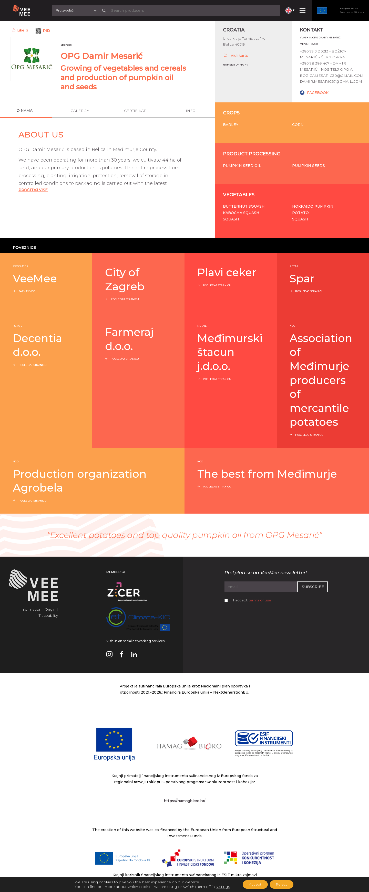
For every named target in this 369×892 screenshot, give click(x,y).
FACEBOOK (318, 92)
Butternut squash (244, 206)
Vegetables (238, 195)
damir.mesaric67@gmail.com (331, 81)
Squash (231, 219)
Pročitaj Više (33, 190)
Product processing (251, 154)
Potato (300, 212)
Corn (298, 124)
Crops (231, 113)
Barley (230, 124)
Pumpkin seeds (308, 165)
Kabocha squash (241, 212)
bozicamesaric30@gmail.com (331, 75)
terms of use (260, 600)
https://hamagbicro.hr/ (184, 801)
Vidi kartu (235, 55)
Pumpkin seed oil (242, 165)
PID (46, 30)
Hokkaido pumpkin (312, 206)
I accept (252, 600)
